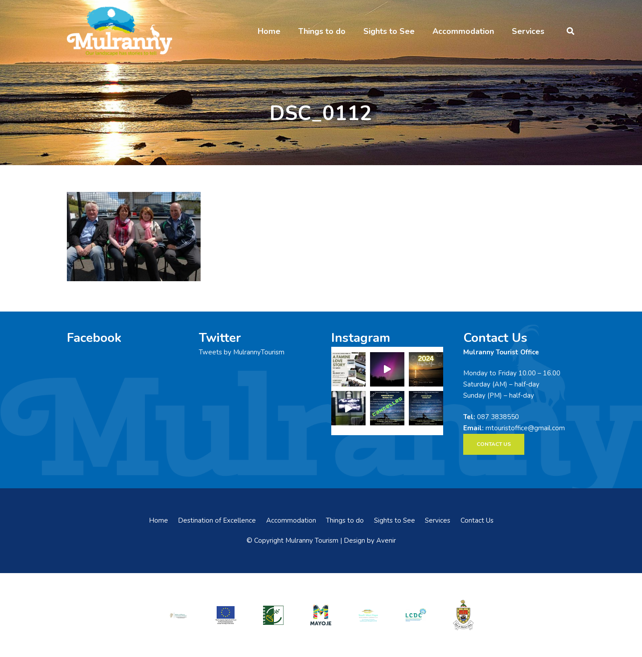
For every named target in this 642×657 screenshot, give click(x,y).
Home (158, 520)
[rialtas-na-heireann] (178, 615)
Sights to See (394, 520)
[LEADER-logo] (273, 614)
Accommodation (291, 520)
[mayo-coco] (463, 615)
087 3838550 (498, 416)
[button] (570, 31)
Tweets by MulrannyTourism (241, 352)
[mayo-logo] (321, 615)
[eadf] (226, 615)
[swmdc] (368, 615)
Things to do (345, 520)
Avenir (386, 540)
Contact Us (477, 520)
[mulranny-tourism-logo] (119, 31)
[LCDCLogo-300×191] (416, 615)
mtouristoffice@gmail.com (525, 428)
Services (437, 520)
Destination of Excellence (217, 520)
